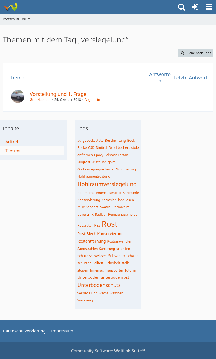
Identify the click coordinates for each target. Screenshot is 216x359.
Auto (100, 140)
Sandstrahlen (87, 248)
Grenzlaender (40, 99)
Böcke (82, 147)
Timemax (97, 270)
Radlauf (101, 214)
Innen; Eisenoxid (108, 192)
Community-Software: (108, 350)
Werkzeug (85, 300)
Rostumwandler (119, 241)
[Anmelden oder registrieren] (195, 6)
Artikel (11, 141)
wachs (103, 293)
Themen (13, 150)
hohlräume (85, 192)
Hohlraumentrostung (93, 176)
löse (121, 200)
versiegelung (87, 293)
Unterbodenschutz (98, 285)
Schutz (82, 255)
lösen (130, 200)
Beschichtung (115, 140)
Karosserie (131, 192)
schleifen (123, 248)
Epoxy (98, 155)
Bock (131, 140)
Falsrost (111, 155)
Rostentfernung (91, 241)
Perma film (121, 207)
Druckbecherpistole (124, 147)
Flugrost (83, 162)
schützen (84, 263)
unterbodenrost (115, 277)
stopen (82, 270)
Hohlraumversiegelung (107, 184)
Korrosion (109, 200)
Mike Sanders (87, 207)
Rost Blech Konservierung (100, 233)
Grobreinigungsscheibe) (95, 169)
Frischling (98, 162)
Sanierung (107, 248)
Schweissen (98, 255)
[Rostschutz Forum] (10, 6)
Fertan (123, 155)
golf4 (112, 162)
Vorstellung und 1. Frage (58, 94)
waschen (116, 293)
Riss (97, 225)
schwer (132, 255)
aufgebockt (86, 140)
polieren (83, 214)
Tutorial (130, 270)
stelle (126, 263)
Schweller (116, 255)
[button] (208, 6)
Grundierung (126, 169)
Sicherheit (112, 263)
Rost (110, 223)
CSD (91, 147)
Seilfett (98, 263)
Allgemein (92, 99)
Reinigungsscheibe (122, 214)
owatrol (105, 207)
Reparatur (85, 225)
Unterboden (88, 277)
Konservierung (88, 200)
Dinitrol (101, 147)
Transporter (114, 270)
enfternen (85, 155)
